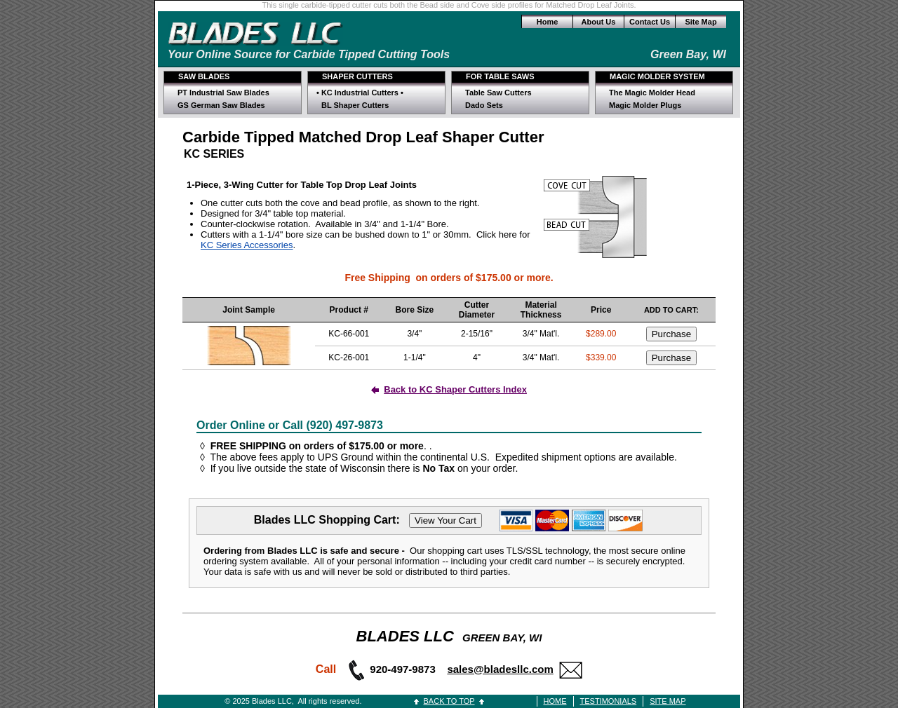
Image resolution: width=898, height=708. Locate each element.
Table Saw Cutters (498, 92)
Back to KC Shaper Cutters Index (455, 389)
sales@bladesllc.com (500, 669)
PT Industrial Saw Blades (223, 92)
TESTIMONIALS (608, 701)
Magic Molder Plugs (645, 105)
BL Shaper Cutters (355, 105)
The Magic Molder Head (652, 92)
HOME (555, 701)
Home (547, 22)
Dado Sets (484, 105)
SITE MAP (667, 701)
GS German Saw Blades (221, 105)
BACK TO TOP (449, 701)
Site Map (700, 22)
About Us (599, 22)
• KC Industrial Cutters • (359, 92)
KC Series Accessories (247, 245)
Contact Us (649, 22)
